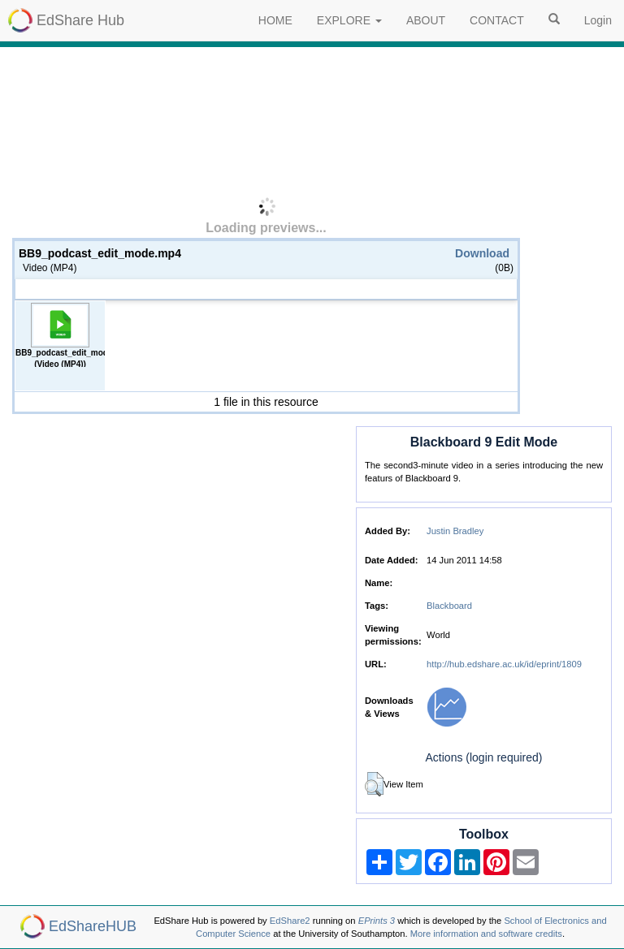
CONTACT (497, 20)
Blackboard (449, 605)
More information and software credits (486, 933)
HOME (275, 20)
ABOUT (425, 20)
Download (482, 253)
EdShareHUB (92, 926)
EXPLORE (349, 20)
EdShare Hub (80, 20)
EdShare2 (290, 920)
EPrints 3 (376, 920)
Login (598, 20)
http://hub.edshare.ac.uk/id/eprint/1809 (504, 664)
